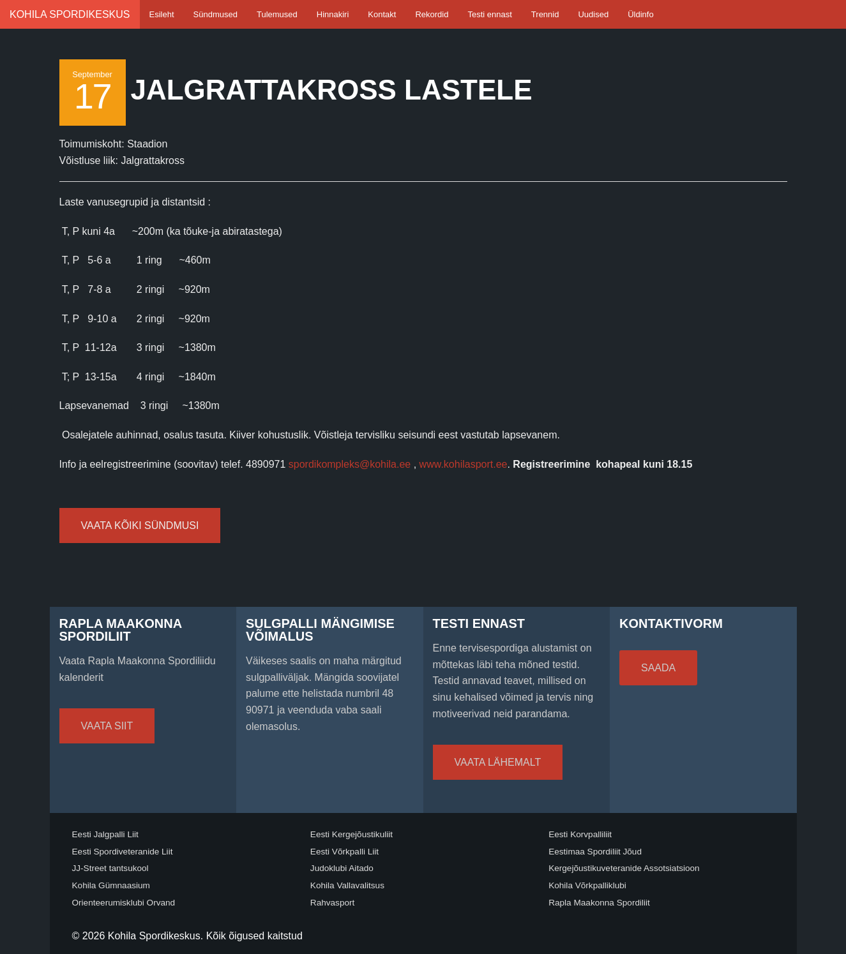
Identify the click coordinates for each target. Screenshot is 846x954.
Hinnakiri (333, 14)
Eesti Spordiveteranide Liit (122, 851)
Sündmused (215, 14)
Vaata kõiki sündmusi (140, 525)
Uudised (593, 14)
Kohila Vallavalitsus (347, 885)
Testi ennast (489, 14)
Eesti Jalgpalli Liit (105, 834)
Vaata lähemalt (498, 762)
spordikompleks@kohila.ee (350, 464)
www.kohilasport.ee (463, 464)
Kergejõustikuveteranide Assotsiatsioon (624, 868)
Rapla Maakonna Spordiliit (599, 902)
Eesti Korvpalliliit (580, 834)
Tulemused (277, 14)
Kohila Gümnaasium (111, 885)
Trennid (545, 14)
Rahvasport (332, 902)
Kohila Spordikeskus (70, 14)
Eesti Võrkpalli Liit (344, 851)
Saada (658, 667)
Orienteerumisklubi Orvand (124, 902)
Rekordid (431, 14)
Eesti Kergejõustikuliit (351, 834)
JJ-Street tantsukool (110, 868)
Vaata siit (107, 725)
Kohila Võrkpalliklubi (587, 885)
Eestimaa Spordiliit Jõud (595, 851)
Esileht (161, 14)
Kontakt (382, 14)
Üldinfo (640, 14)
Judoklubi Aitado (342, 868)
